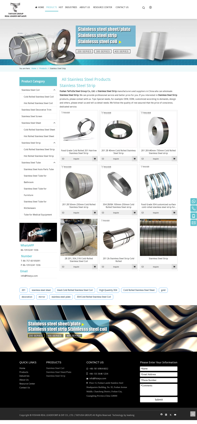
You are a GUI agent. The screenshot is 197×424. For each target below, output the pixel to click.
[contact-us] (38, 232)
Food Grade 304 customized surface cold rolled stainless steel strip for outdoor (158, 206)
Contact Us (24, 387)
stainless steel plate (61, 297)
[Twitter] (170, 415)
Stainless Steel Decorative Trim (36, 110)
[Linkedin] (166, 415)
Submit (159, 399)
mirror (42, 297)
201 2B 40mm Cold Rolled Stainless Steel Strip (118, 152)
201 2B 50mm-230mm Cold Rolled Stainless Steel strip (79, 205)
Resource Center (27, 383)
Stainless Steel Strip (39, 143)
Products (23, 372)
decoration (27, 297)
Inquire (69, 158)
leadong (130, 415)
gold (163, 290)
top (192, 413)
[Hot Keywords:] (143, 7)
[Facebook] (161, 415)
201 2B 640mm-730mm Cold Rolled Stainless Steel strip (158, 152)
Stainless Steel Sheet (39, 123)
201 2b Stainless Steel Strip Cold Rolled (118, 259)
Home (22, 368)
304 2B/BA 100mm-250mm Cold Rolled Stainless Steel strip (118, 205)
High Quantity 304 (108, 290)
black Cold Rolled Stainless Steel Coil (75, 290)
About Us (24, 380)
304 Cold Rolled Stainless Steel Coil (94, 297)
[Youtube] (175, 415)
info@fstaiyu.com (29, 276)
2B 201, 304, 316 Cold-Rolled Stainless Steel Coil (79, 259)
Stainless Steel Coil (39, 90)
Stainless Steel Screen (32, 116)
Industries (24, 376)
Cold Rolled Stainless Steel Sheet (139, 290)
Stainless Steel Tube (39, 162)
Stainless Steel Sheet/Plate (58, 372)
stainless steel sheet (41, 290)
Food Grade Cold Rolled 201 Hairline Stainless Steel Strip (79, 152)
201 (23, 290)
